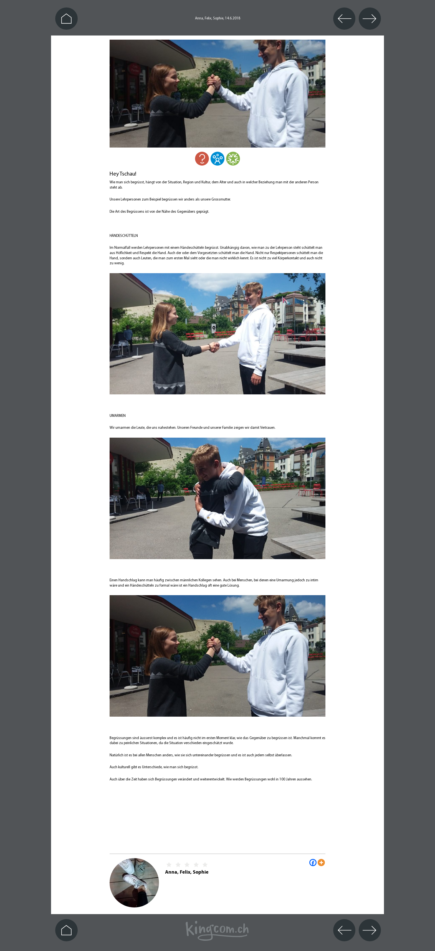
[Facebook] (313, 862)
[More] (321, 862)
